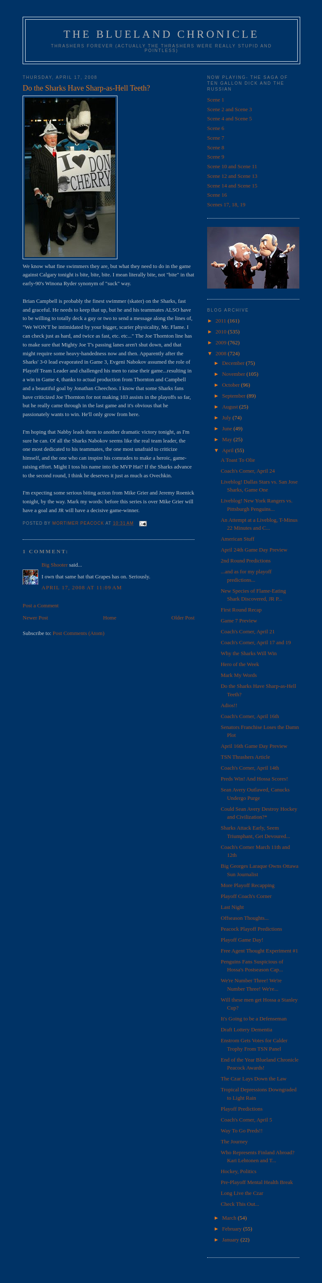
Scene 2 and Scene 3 (229, 109)
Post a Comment (41, 605)
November (234, 374)
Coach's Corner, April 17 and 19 (256, 642)
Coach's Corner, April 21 (248, 631)
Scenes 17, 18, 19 (226, 204)
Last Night (232, 907)
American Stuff (237, 539)
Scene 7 (215, 138)
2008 (222, 353)
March (230, 1218)
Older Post (183, 617)
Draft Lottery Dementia (246, 1029)
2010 (222, 331)
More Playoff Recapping (247, 885)
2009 (222, 342)
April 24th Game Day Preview (254, 550)
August (230, 406)
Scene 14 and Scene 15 (232, 185)
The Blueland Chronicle (162, 34)
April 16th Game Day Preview (254, 746)
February (232, 1229)
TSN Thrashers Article (245, 757)
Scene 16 (217, 195)
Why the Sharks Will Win (249, 653)
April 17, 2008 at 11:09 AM (82, 587)
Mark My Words (239, 675)
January (231, 1239)
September (234, 396)
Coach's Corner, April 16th (250, 716)
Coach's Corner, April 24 (248, 471)
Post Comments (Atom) (79, 633)
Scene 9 (215, 157)
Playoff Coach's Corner (246, 896)
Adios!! (229, 705)
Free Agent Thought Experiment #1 (259, 950)
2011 (222, 320)
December (234, 363)
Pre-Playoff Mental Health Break (257, 1182)
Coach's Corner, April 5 (246, 1119)
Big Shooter (55, 565)
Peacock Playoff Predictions (251, 929)
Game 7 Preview (239, 620)
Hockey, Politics (238, 1171)
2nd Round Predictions (245, 560)
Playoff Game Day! (242, 940)
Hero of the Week (240, 664)
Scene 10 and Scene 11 (232, 166)
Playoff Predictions (241, 1109)
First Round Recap (241, 609)
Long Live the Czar (242, 1193)
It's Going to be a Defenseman (253, 1018)
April (228, 450)
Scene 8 (215, 147)
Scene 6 (215, 128)
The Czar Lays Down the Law (253, 1078)
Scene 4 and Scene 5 (229, 118)
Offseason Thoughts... (244, 918)
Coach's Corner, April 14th (250, 768)
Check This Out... (240, 1204)
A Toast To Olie (238, 460)
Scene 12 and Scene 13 (232, 176)
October (231, 385)
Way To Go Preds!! (241, 1130)
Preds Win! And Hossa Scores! (254, 779)
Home (110, 617)
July (227, 417)
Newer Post (35, 617)
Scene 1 (215, 99)
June (228, 428)
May (228, 439)
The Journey (234, 1141)
